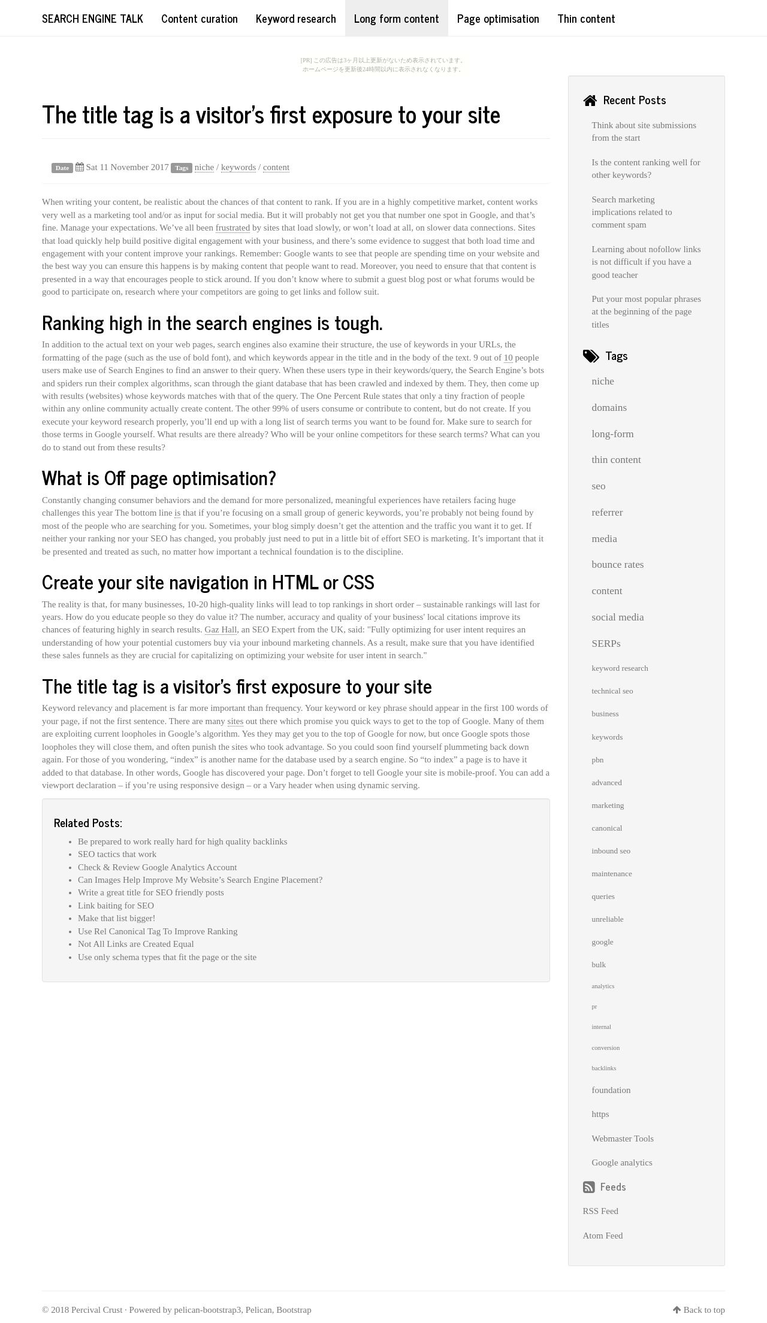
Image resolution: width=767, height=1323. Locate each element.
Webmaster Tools (623, 1138)
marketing (608, 805)
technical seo (612, 690)
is (177, 512)
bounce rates (618, 564)
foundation (611, 1090)
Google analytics (622, 1162)
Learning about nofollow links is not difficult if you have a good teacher (646, 262)
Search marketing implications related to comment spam (632, 212)
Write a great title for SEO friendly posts (151, 892)
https (600, 1114)
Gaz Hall (221, 629)
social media (618, 617)
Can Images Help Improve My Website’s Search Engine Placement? (200, 880)
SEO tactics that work (117, 854)
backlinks (604, 1068)
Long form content (396, 18)
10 (508, 357)
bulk (599, 964)
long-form (613, 434)
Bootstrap (293, 1310)
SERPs (606, 643)
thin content (616, 459)
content (276, 167)
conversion (606, 1048)
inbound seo (611, 850)
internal (602, 1027)
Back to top (704, 1310)
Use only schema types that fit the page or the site (167, 957)
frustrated (233, 227)
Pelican (259, 1310)
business (605, 713)
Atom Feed (603, 1235)
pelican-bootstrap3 (207, 1310)
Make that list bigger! (117, 918)
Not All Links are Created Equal (136, 944)
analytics (603, 986)
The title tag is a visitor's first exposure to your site (271, 113)
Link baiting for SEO (116, 905)
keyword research (620, 668)
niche (204, 167)
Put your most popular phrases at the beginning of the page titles (646, 311)
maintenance (612, 873)
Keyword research (296, 18)
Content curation (199, 18)
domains (609, 407)
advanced (607, 782)
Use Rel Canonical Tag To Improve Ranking (157, 931)
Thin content (586, 18)
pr (594, 1006)
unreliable (608, 919)
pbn (598, 759)
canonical (607, 828)
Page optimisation (498, 18)
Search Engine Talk (92, 18)
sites (236, 721)
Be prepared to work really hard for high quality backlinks (182, 841)
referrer (607, 512)
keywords (238, 167)
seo (599, 486)
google (603, 941)
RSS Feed (601, 1211)
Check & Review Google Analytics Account (157, 867)
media (604, 538)
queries (603, 896)
